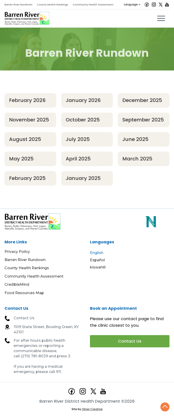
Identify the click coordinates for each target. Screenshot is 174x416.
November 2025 (29, 119)
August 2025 (25, 139)
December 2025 (142, 100)
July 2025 (78, 139)
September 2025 (143, 119)
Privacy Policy (17, 251)
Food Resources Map (24, 293)
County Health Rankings (52, 4)
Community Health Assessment (93, 4)
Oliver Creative (92, 409)
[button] (132, 4)
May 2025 (21, 158)
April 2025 (78, 158)
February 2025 (27, 178)
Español (97, 260)
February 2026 (27, 100)
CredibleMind (17, 284)
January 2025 (83, 178)
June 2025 (135, 139)
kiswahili (98, 267)
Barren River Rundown (18, 4)
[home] (27, 18)
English (96, 253)
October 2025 (83, 119)
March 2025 (137, 158)
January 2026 (83, 100)
